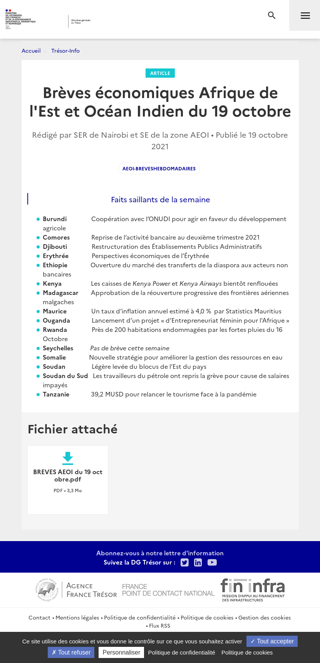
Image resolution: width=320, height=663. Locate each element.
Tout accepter (272, 641)
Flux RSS (159, 625)
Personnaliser (121, 652)
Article (160, 73)
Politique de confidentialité (140, 617)
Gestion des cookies (264, 617)
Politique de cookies (207, 617)
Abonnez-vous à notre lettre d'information (160, 553)
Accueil (31, 50)
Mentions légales (77, 617)
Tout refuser (71, 652)
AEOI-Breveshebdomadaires (159, 168)
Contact (39, 617)
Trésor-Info (65, 50)
